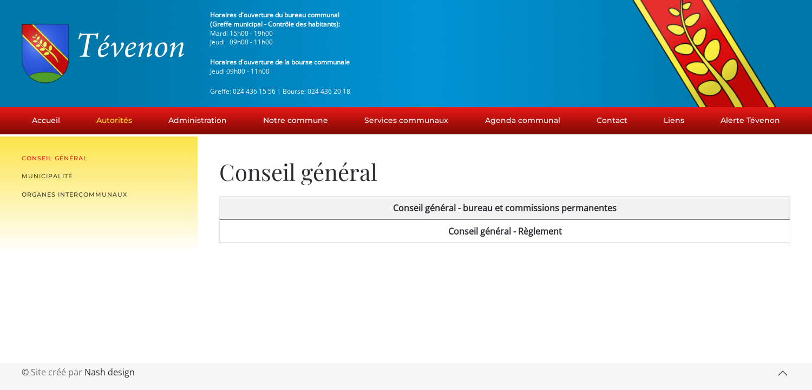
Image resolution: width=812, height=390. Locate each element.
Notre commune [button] (295, 120)
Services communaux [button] (406, 120)
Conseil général (55, 158)
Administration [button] (197, 120)
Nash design (109, 372)
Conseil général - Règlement (505, 231)
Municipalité (47, 176)
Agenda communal (522, 120)
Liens (674, 120)
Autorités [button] (114, 120)
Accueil (46, 120)
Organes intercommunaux (74, 194)
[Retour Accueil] (103, 53)
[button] (782, 373)
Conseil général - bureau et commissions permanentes (505, 208)
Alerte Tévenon (750, 120)
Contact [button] (612, 120)
